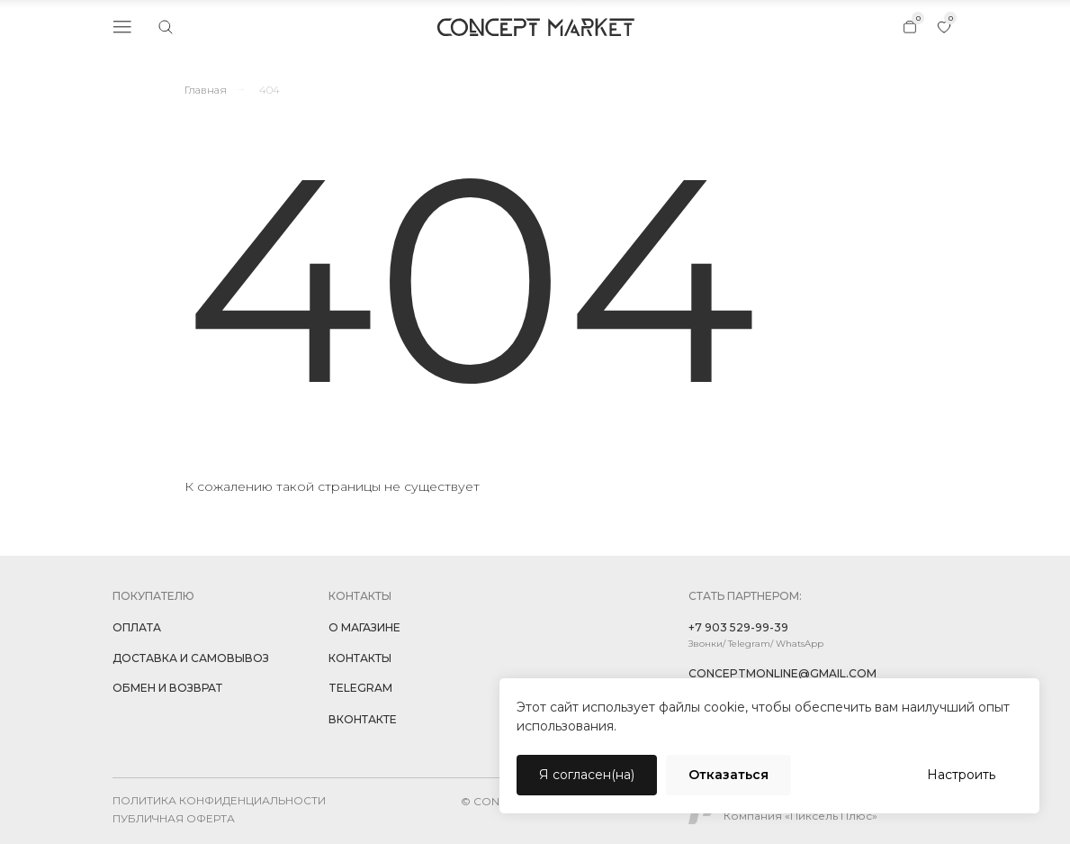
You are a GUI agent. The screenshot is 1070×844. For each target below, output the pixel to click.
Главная (205, 89)
